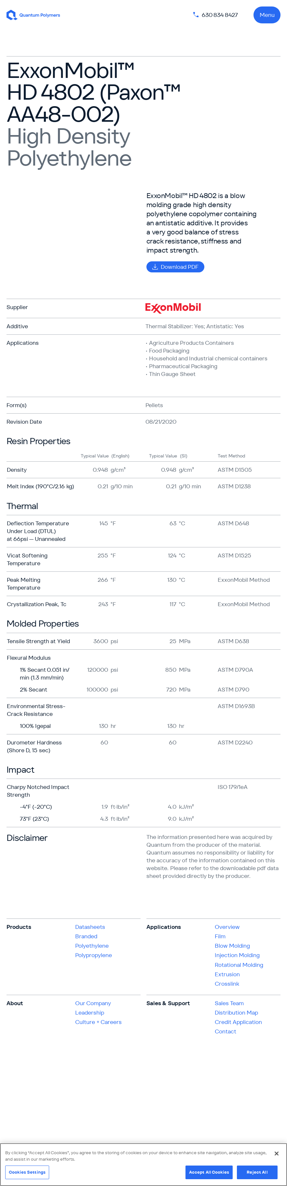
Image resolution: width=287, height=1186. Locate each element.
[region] (143, 1164)
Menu (267, 15)
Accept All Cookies (209, 1172)
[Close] (276, 1153)
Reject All (257, 1172)
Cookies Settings (27, 1172)
